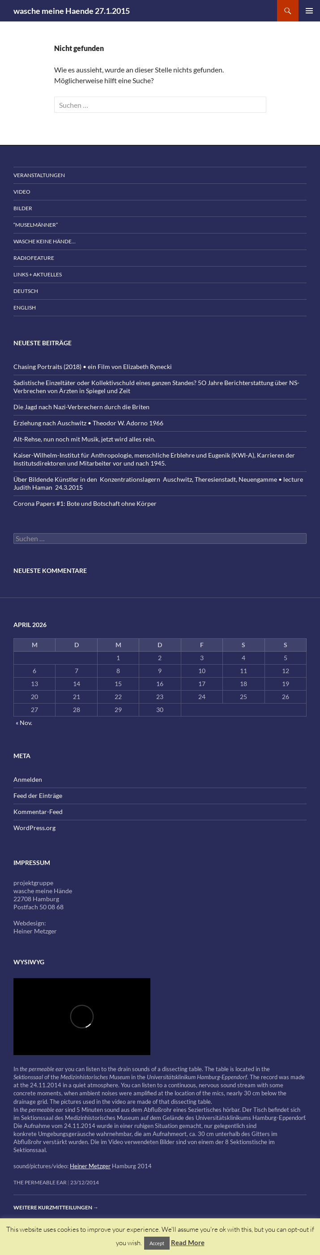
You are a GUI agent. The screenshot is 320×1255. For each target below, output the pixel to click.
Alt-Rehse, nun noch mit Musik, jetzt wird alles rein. (84, 439)
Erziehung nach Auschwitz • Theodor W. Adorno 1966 (88, 423)
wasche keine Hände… (44, 241)
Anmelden (27, 779)
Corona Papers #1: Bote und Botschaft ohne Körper (85, 503)
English (24, 307)
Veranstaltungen (39, 175)
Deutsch (25, 291)
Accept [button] (156, 1243)
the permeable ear (40, 1182)
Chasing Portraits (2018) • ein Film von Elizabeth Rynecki (92, 366)
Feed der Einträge (37, 795)
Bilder (22, 208)
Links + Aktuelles (37, 274)
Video (21, 191)
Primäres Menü (309, 10)
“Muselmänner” (35, 224)
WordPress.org (34, 827)
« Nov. (24, 722)
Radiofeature (33, 257)
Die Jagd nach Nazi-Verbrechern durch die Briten (81, 407)
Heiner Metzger (90, 1166)
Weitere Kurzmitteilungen (55, 1207)
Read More (188, 1242)
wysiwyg (28, 962)
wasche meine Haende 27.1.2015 (71, 11)
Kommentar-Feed (38, 811)
